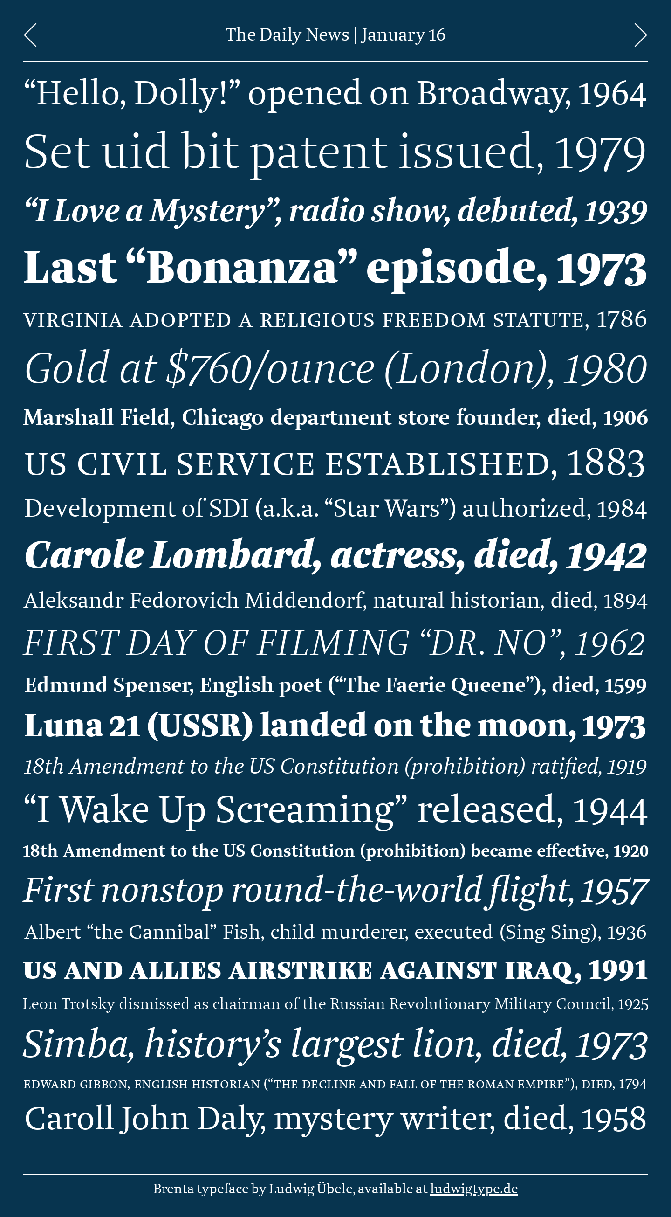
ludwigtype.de (474, 1189)
